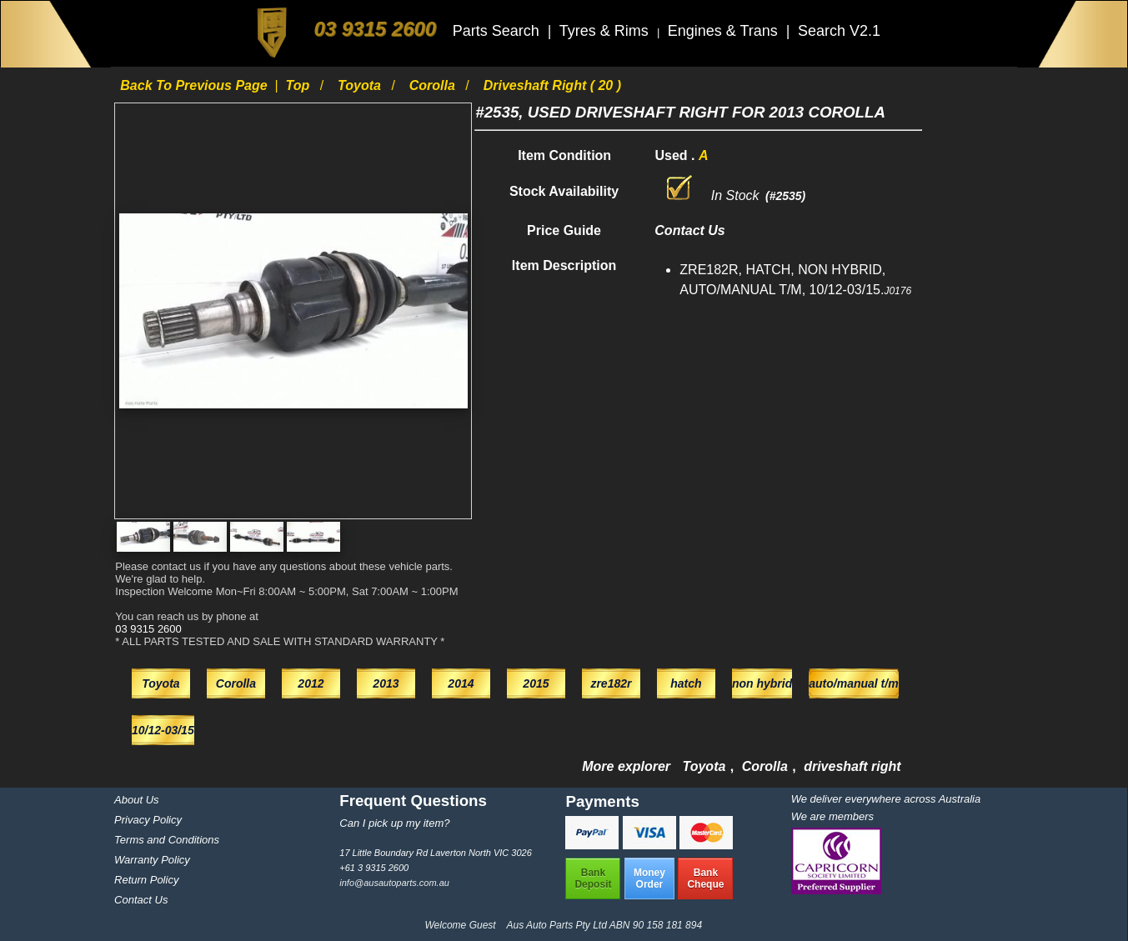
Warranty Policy (152, 859)
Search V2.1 (839, 31)
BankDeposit (592, 878)
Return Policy (146, 879)
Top (299, 85)
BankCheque (705, 878)
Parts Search (498, 31)
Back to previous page (195, 85)
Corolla (434, 85)
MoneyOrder (649, 878)
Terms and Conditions (166, 839)
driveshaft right (852, 766)
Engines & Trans (725, 31)
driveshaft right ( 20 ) (552, 85)
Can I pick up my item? (394, 823)
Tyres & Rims (606, 31)
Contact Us (141, 899)
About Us (136, 799)
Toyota (361, 85)
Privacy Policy (148, 819)
